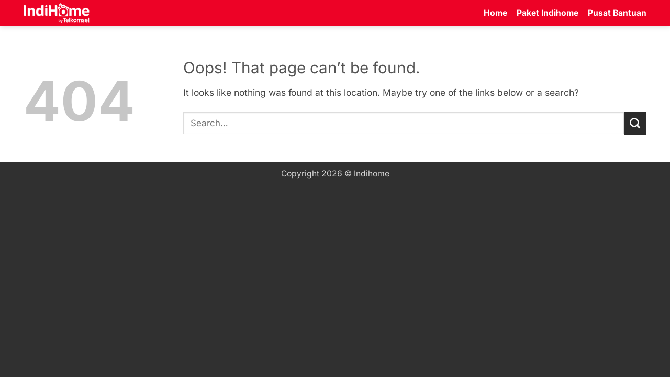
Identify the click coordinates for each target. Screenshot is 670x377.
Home (495, 13)
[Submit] (635, 123)
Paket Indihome (547, 13)
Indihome (371, 174)
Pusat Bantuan (617, 13)
